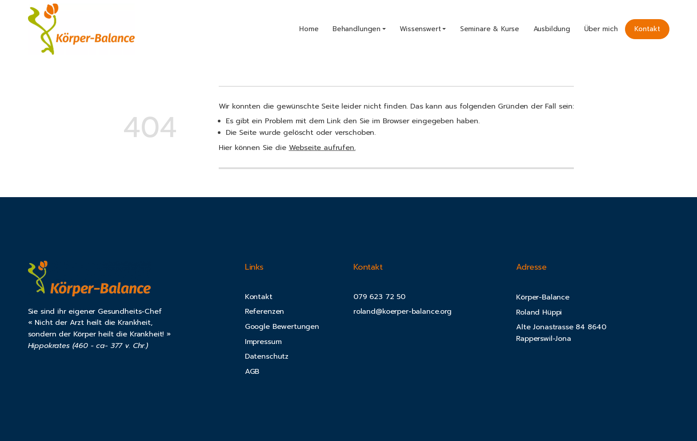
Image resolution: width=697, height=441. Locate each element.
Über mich (601, 29)
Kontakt (647, 29)
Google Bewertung (277, 326)
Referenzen (264, 311)
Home (308, 29)
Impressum (263, 341)
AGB (252, 371)
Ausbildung (551, 29)
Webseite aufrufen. (322, 147)
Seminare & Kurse (489, 29)
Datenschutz (266, 356)
